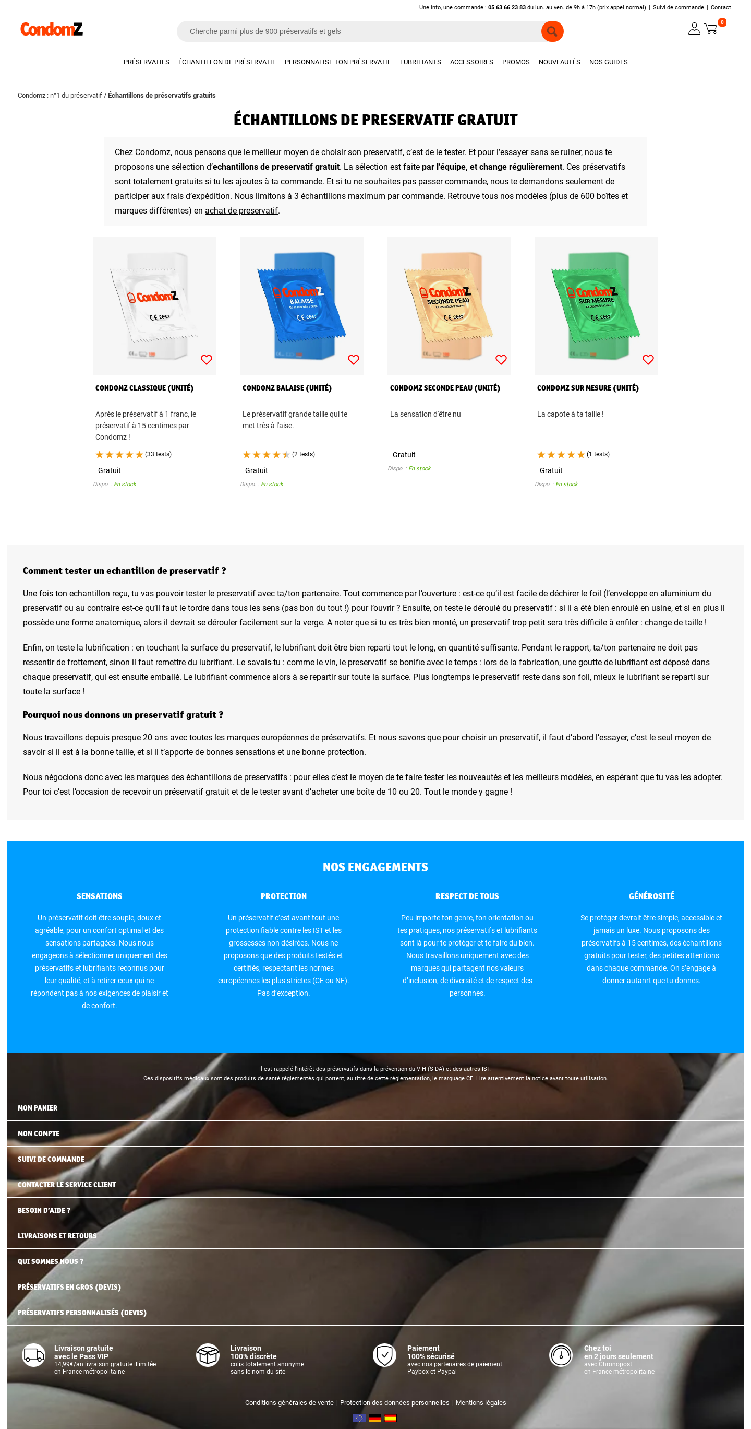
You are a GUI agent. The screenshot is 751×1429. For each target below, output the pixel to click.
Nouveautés (559, 62)
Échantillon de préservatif (227, 62)
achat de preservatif (241, 211)
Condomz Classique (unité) (144, 388)
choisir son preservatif (362, 152)
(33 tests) (158, 454)
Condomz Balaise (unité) (287, 388)
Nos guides (608, 62)
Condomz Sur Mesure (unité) (588, 388)
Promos (516, 62)
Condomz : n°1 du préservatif (60, 95)
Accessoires (471, 62)
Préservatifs (146, 62)
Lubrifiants (420, 62)
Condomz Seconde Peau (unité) (445, 388)
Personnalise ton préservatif (338, 62)
